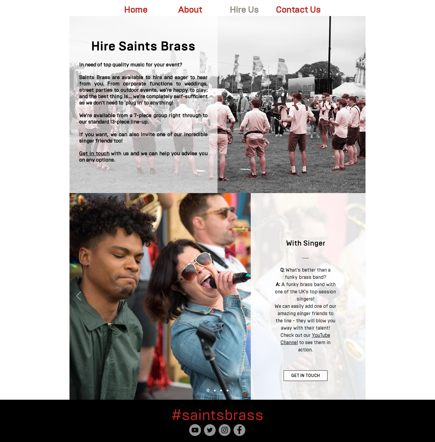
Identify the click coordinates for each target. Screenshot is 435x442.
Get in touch (94, 153)
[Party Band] (227, 390)
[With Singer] (208, 390)
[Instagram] (224, 430)
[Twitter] (210, 430)
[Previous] (78, 296)
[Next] (356, 296)
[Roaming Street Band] (215, 390)
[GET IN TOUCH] (305, 375)
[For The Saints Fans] (221, 390)
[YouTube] (195, 430)
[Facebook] (239, 430)
